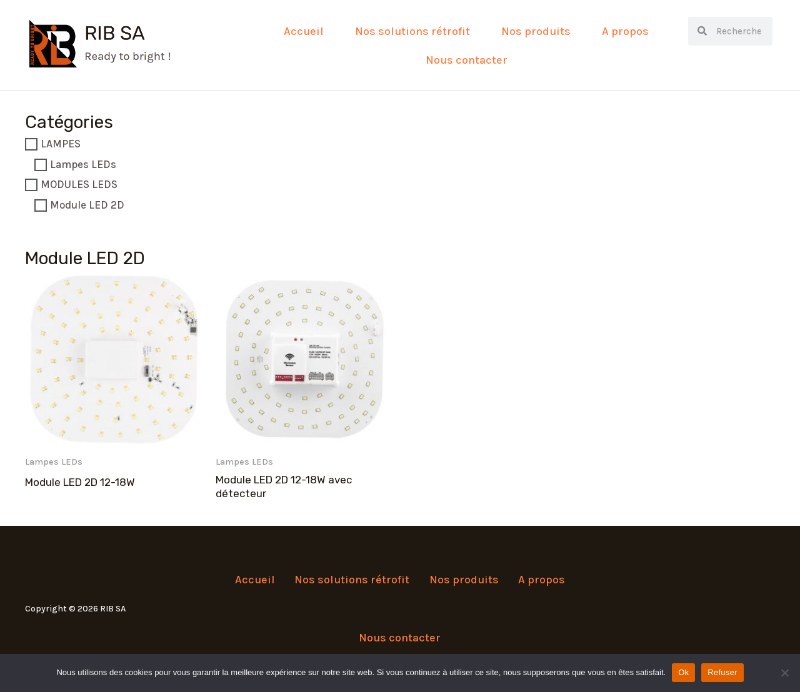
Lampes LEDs (83, 164)
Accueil (304, 31)
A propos (625, 31)
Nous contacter (467, 60)
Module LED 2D (87, 205)
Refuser (722, 672)
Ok (683, 672)
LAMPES (61, 143)
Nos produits (536, 31)
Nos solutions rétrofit (412, 31)
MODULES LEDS (79, 185)
